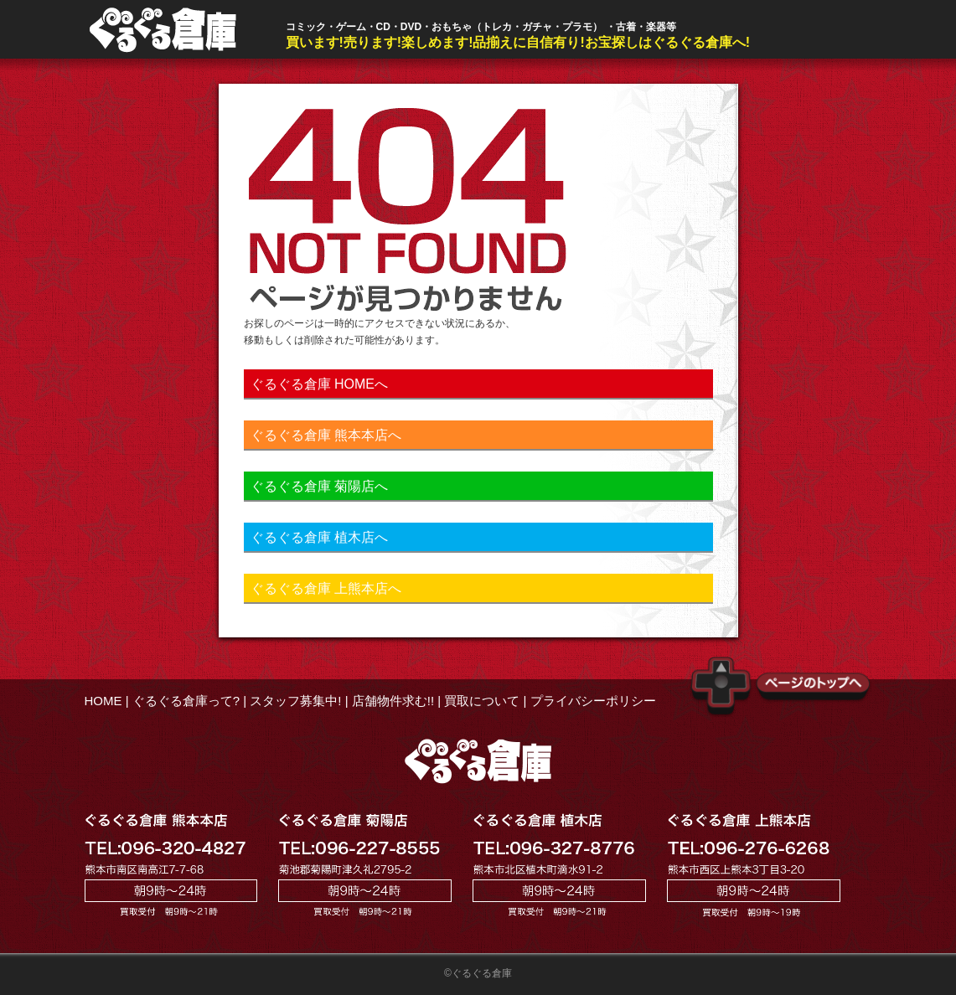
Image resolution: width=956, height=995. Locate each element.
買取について (481, 700)
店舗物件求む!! (393, 700)
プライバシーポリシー (593, 700)
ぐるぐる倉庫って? (186, 700)
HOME (103, 700)
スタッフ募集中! (295, 700)
